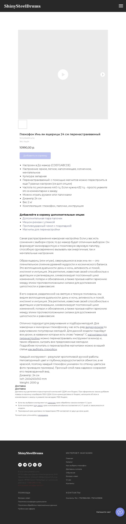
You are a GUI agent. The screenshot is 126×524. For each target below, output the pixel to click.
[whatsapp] (30, 465)
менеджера (43, 415)
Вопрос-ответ (72, 476)
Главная (69, 458)
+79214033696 (96, 498)
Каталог (69, 462)
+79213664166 (84, 498)
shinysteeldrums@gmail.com (31, 485)
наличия (52, 402)
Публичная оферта (26, 509)
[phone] (35, 465)
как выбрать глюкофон (42, 349)
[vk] (20, 465)
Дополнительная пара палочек (42, 218)
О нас (68, 480)
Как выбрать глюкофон (76, 465)
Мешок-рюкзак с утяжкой (39, 222)
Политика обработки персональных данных (37, 505)
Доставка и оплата (74, 469)
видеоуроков (94, 327)
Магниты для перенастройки (41, 229)
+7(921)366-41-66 (33, 483)
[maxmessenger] (40, 465)
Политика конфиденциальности (32, 501)
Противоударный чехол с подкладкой (47, 226)
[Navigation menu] (121, 5)
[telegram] (25, 465)
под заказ (38, 405)
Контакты (70, 483)
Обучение (70, 473)
